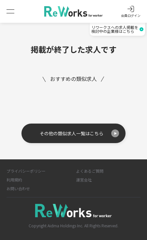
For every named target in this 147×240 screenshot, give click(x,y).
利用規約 (14, 179)
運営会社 (84, 179)
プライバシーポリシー (26, 171)
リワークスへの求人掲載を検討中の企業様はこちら (117, 29)
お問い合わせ (18, 188)
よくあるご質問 (89, 171)
